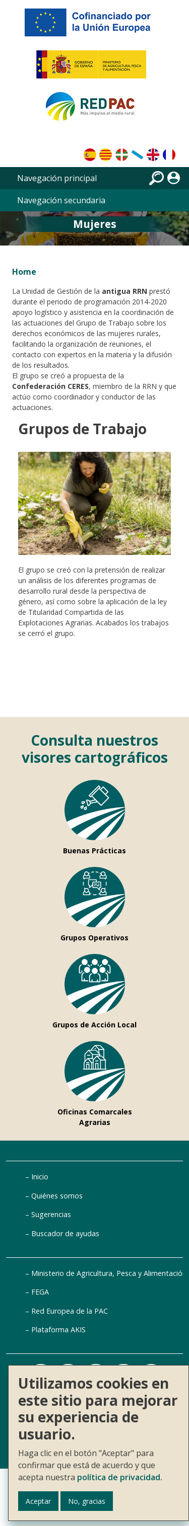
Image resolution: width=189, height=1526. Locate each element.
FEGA (40, 1292)
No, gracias (86, 1501)
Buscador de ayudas (65, 1233)
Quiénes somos (57, 1195)
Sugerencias (51, 1214)
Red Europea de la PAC (69, 1311)
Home (24, 271)
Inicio (39, 1176)
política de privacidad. (119, 1477)
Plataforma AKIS (58, 1329)
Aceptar (38, 1501)
